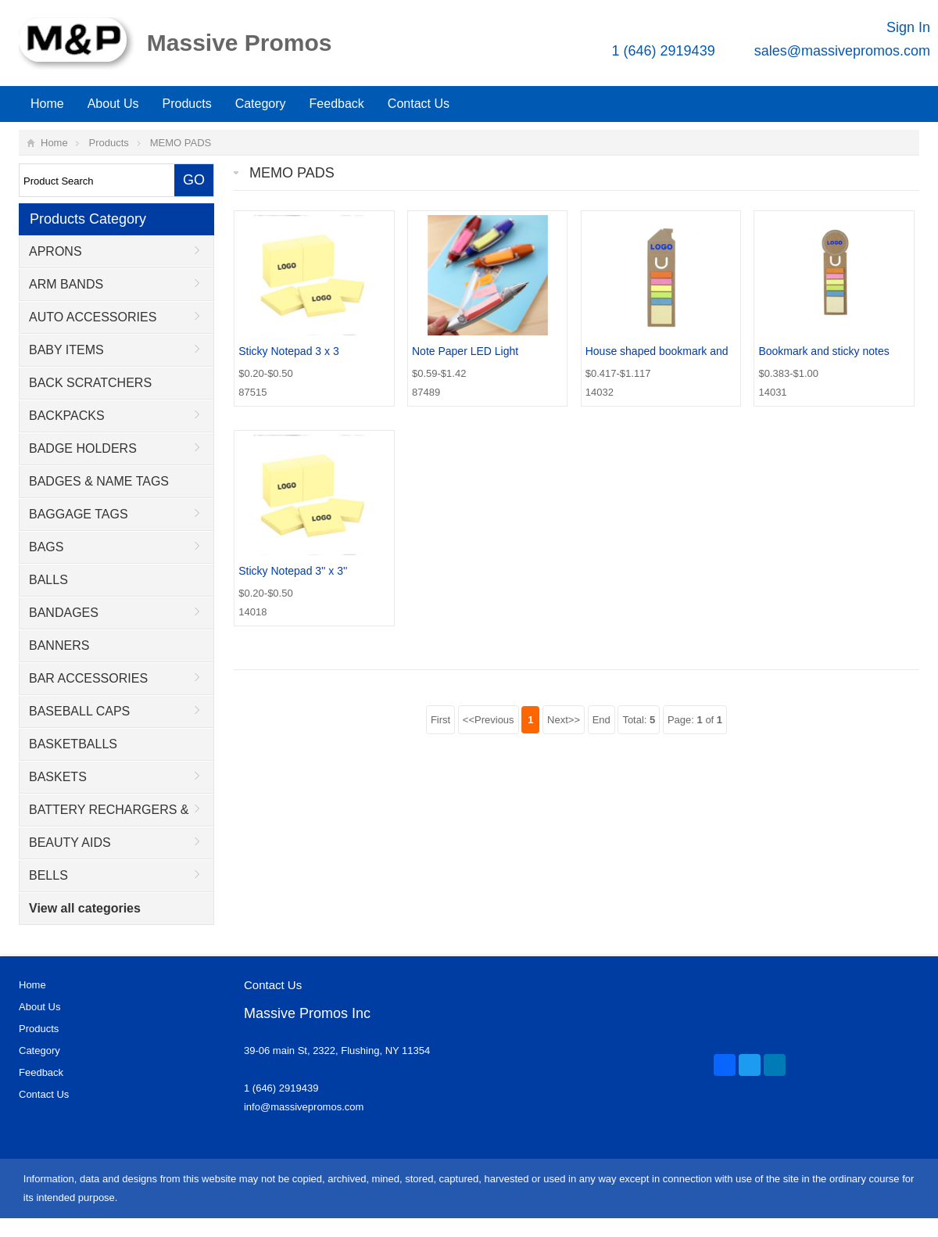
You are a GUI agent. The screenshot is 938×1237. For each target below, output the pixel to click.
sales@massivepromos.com (842, 51)
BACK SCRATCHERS (90, 382)
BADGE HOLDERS (83, 448)
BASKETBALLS (73, 744)
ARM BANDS (66, 284)
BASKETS (58, 776)
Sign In (908, 27)
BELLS (48, 875)
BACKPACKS (67, 415)
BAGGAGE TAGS (78, 514)
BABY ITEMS (66, 350)
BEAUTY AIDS (70, 842)
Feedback (337, 103)
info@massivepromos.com (303, 1107)
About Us (113, 103)
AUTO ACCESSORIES (92, 317)
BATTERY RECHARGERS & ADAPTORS (104, 814)
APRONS (55, 251)
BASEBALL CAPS (79, 711)
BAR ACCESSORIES (88, 678)
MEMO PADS (181, 143)
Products (187, 103)
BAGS (46, 547)
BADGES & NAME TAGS (99, 481)
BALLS (48, 579)
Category (260, 103)
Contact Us (418, 103)
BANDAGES (63, 612)
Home (47, 103)
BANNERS (59, 645)
